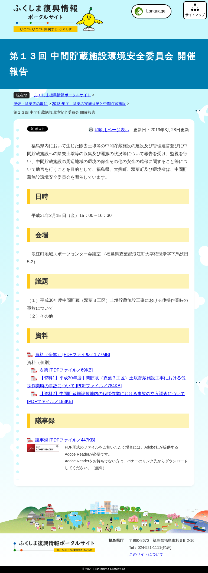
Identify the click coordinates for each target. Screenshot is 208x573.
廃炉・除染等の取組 (31, 103)
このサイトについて (146, 554)
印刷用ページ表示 (112, 129)
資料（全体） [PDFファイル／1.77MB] (72, 354)
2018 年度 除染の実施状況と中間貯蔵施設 (89, 103)
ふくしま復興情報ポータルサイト (62, 95)
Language (155, 11)
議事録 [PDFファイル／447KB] (65, 440)
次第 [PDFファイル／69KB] (66, 370)
